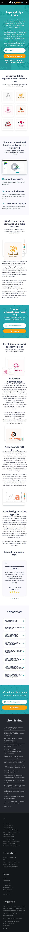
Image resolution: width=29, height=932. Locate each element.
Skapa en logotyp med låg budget (12, 841)
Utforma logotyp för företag (10, 830)
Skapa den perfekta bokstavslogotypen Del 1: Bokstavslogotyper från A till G (14, 761)
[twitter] (7, 929)
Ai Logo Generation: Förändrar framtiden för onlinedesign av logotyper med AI (14, 791)
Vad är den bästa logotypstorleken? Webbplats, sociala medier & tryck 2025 (14, 776)
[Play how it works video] (14, 167)
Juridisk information (8, 887)
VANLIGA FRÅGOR (8, 892)
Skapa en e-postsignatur (9, 857)
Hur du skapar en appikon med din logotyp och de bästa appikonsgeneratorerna (13, 740)
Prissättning (6, 823)
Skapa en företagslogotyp (10, 843)
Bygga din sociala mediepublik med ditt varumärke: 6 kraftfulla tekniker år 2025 (14, 766)
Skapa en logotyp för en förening (11, 832)
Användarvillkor (7, 885)
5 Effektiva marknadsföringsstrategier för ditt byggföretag (14, 797)
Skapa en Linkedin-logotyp (10, 864)
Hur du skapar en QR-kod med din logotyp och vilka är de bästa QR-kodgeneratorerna (13, 751)
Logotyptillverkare (8, 827)
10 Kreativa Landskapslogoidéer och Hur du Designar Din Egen (13, 728)
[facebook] (4, 929)
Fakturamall (6, 859)
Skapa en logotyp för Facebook (11, 862)
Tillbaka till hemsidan (14, 2)
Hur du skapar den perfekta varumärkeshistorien (11, 771)
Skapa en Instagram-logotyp (10, 866)
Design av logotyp (8, 825)
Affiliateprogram (7, 889)
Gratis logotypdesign (8, 839)
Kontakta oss (6, 894)
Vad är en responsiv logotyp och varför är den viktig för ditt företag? (14, 802)
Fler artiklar (8, 807)
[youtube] (9, 929)
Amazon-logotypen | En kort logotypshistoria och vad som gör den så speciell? (14, 733)
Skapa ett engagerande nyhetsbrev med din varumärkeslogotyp (13, 756)
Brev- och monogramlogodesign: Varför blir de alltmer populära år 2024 (14, 786)
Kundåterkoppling (7, 883)
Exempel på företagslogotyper (11, 845)
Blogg (4, 878)
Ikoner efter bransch (8, 836)
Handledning (6, 880)
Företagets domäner (8, 834)
